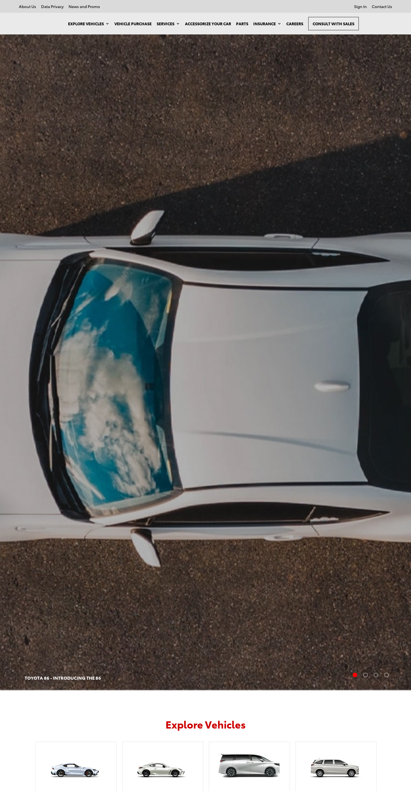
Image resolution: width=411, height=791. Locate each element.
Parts (242, 24)
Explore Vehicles (86, 24)
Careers (294, 24)
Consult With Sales (333, 23)
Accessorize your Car (208, 24)
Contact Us (382, 6)
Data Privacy (52, 6)
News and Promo (84, 6)
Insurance (264, 24)
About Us (27, 6)
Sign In (360, 6)
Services (165, 24)
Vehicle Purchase (133, 24)
